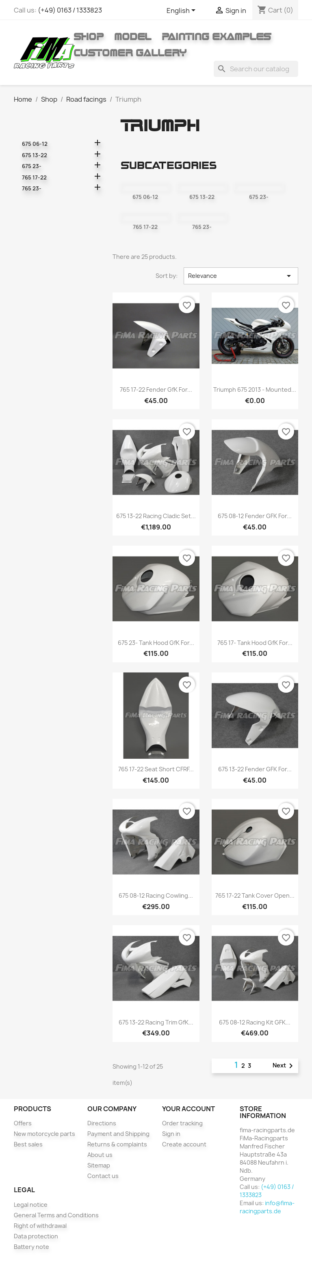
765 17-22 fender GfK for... (156, 389)
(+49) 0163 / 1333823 (70, 10)
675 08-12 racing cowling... (156, 895)
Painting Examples (216, 36)
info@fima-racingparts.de (267, 1207)
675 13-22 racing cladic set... (156, 516)
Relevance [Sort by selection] (240, 276)
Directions (101, 1123)
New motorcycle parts (44, 1134)
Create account (184, 1144)
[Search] (256, 69)
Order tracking (182, 1123)
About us (100, 1155)
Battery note (31, 1247)
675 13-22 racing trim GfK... (156, 1022)
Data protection (36, 1236)
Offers (23, 1123)
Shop (89, 36)
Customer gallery (130, 53)
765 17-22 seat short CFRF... (156, 769)
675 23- (31, 166)
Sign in (171, 1134)
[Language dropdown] (182, 11)
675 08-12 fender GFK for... (255, 516)
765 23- (31, 188)
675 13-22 (34, 155)
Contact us (103, 1176)
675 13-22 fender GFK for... (255, 769)
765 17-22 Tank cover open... (255, 895)
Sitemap (98, 1165)
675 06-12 (35, 143)
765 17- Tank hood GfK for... (254, 643)
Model (132, 36)
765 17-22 (34, 177)
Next (284, 1066)
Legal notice (31, 1204)
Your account (188, 1108)
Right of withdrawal (40, 1225)
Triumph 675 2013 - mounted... (254, 389)
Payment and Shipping (118, 1134)
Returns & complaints (117, 1144)
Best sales (28, 1144)
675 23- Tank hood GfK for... (156, 643)
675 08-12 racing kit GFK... (254, 1022)
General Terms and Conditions (56, 1215)
